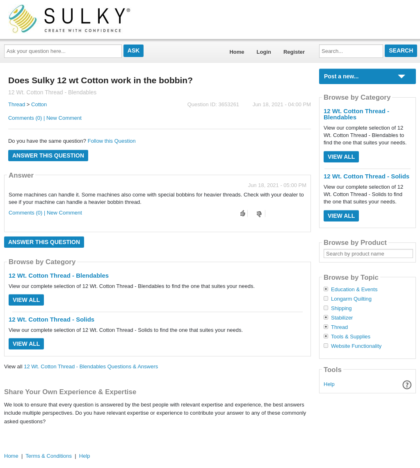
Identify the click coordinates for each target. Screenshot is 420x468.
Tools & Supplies (350, 337)
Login (264, 52)
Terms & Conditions (48, 456)
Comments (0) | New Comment (45, 118)
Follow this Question (112, 141)
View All (26, 300)
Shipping (341, 308)
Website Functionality (356, 346)
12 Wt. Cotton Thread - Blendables (59, 275)
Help (329, 384)
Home (236, 52)
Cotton (39, 104)
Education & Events (354, 289)
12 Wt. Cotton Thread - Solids (51, 319)
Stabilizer (342, 318)
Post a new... (341, 76)
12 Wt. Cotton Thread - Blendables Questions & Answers (91, 366)
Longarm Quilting (351, 299)
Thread (16, 104)
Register (294, 52)
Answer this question (48, 155)
